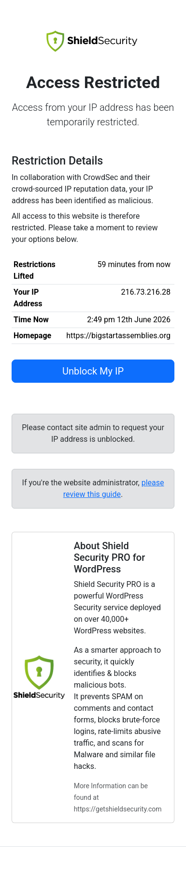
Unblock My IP (93, 371)
